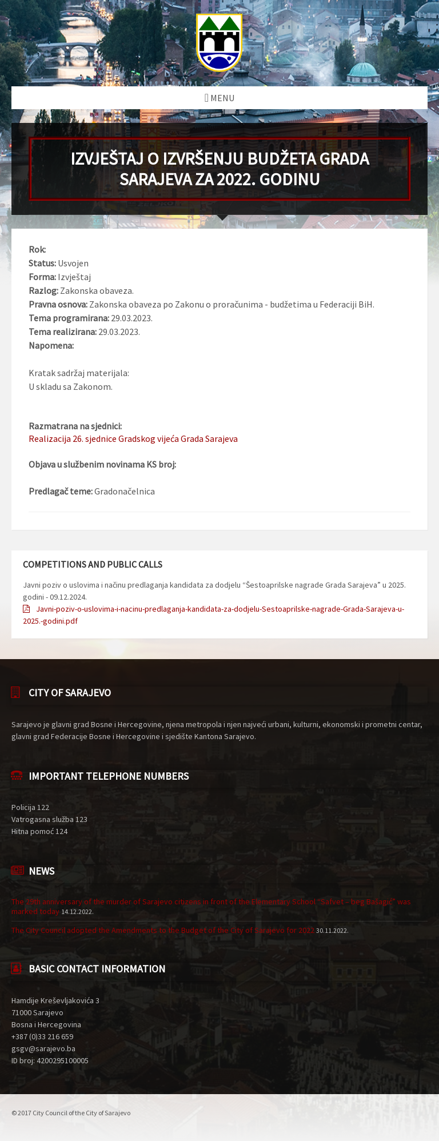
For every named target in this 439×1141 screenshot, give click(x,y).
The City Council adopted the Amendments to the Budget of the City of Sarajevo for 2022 (162, 930)
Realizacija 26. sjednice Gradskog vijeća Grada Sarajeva (133, 438)
